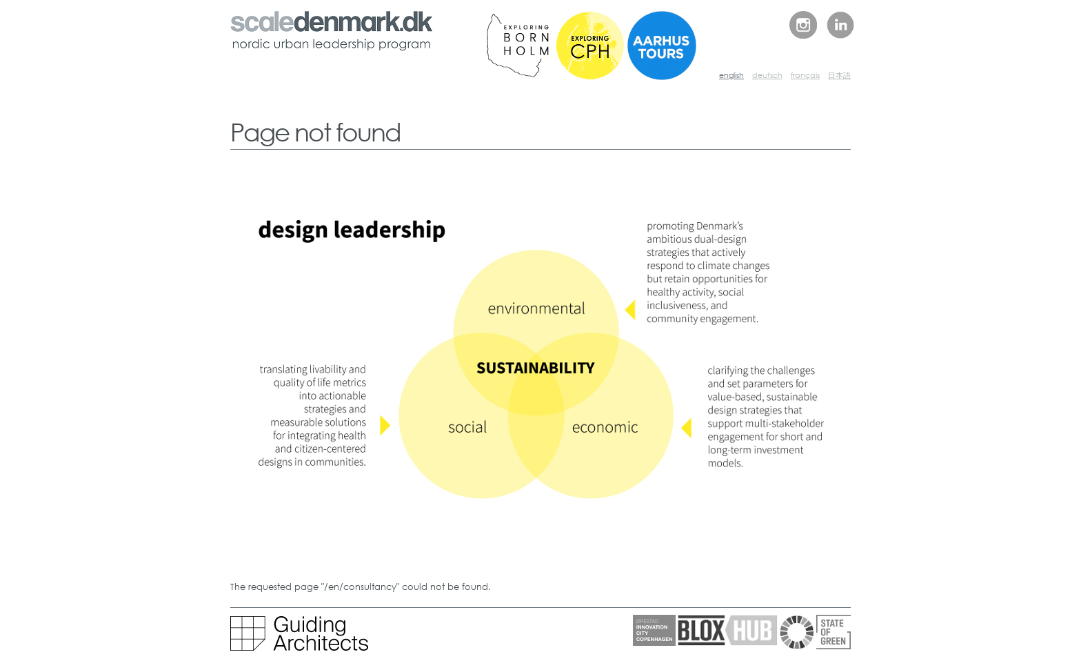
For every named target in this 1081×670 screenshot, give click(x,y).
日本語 (839, 75)
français (805, 75)
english (731, 75)
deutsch (767, 75)
